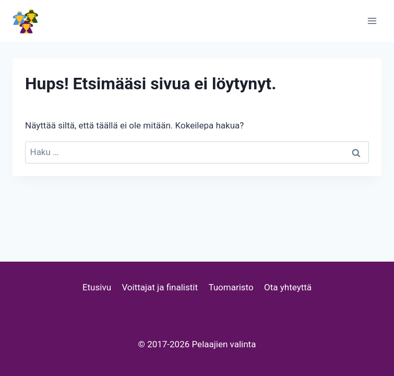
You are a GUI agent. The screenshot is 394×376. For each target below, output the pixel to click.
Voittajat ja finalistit (160, 287)
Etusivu (96, 287)
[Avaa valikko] (371, 21)
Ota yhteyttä (288, 287)
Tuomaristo (230, 287)
